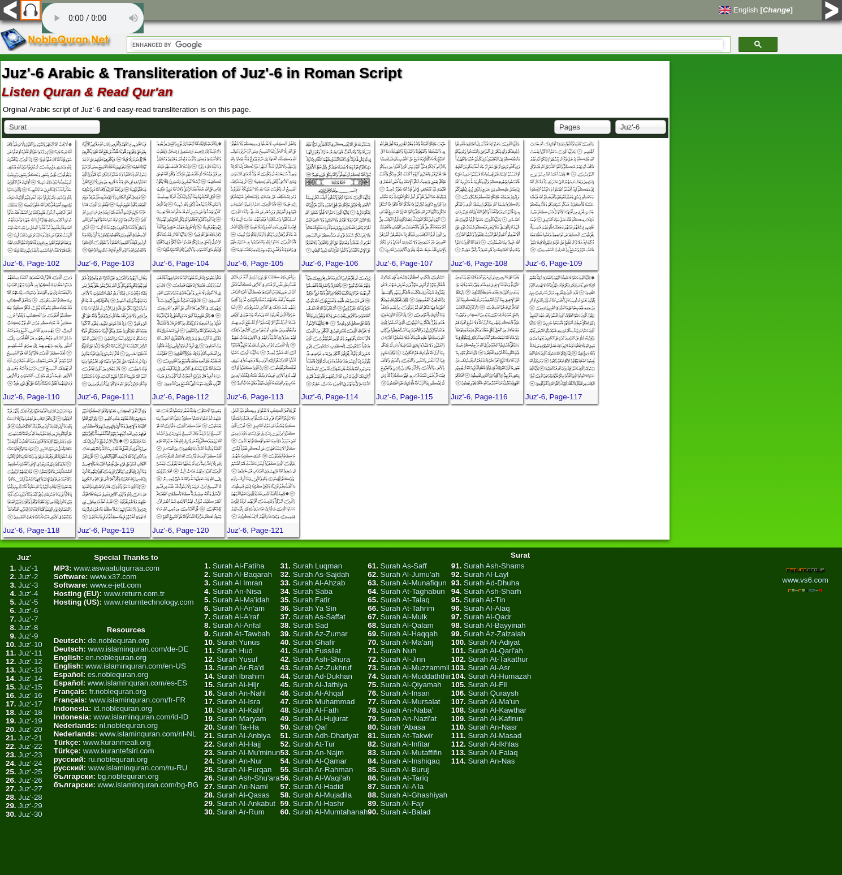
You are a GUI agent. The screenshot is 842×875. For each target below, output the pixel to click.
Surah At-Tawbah (241, 634)
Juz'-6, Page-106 (329, 263)
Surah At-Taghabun (413, 591)
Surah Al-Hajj (239, 744)
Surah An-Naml (242, 786)
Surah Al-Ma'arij (407, 642)
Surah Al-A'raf (236, 617)
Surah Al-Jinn (403, 659)
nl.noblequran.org (129, 725)
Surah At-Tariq (404, 778)
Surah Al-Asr (489, 667)
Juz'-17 (30, 704)
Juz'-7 (28, 619)
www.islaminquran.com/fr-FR (137, 700)
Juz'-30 (30, 814)
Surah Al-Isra (238, 701)
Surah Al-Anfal (237, 625)
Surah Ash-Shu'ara (248, 778)
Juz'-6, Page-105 (255, 263)
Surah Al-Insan (405, 693)
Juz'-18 (30, 712)
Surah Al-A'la (402, 786)
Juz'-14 (30, 678)
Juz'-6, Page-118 (31, 530)
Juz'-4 (28, 593)
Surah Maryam (241, 718)
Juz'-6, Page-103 (105, 263)
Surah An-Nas (491, 761)
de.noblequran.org (118, 640)
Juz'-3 (28, 585)
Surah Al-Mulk (404, 617)
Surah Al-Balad (406, 812)
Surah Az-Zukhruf (322, 667)
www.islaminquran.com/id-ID (140, 717)
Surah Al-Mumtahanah (330, 812)
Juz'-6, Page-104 (180, 263)
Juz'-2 (28, 576)
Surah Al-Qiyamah (411, 684)
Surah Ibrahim (240, 676)
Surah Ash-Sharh (492, 591)
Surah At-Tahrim (408, 608)
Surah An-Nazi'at (409, 718)
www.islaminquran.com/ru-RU (138, 768)
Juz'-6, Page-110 (31, 397)
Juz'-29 (30, 805)
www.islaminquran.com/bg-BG (148, 785)
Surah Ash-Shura (322, 659)
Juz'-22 (30, 746)
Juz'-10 (30, 644)
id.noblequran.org (122, 708)
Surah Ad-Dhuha (492, 583)
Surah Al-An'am (239, 608)
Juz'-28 (30, 797)
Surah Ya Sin (314, 608)
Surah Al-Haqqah (409, 634)
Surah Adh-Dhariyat (326, 735)
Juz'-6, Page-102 (31, 263)
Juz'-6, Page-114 (329, 397)
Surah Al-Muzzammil (415, 667)
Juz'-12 (30, 661)
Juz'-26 (30, 780)
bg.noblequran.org (128, 776)
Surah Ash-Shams (494, 566)
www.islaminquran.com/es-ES (137, 683)
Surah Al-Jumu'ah (410, 574)
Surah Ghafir (314, 642)
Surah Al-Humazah (499, 676)
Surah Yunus (238, 642)
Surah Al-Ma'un (493, 701)
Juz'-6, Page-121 (255, 530)
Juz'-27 (30, 789)
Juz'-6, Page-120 (180, 530)
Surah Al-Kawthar (497, 710)
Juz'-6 (28, 610)
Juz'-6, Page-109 (553, 263)
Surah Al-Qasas (243, 795)
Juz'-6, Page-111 (105, 397)
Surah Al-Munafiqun (414, 583)
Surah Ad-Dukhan (322, 676)
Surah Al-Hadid (318, 786)
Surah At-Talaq (405, 600)
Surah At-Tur (314, 744)
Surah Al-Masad (494, 735)
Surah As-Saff (404, 566)
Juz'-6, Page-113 (255, 397)
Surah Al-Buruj (405, 769)
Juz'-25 (30, 772)
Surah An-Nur (239, 761)
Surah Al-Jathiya (320, 684)
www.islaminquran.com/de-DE (138, 649)
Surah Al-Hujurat (320, 718)
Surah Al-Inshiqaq (410, 761)
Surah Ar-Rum (240, 812)
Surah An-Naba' (407, 710)
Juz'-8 (28, 627)
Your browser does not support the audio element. (93, 18)
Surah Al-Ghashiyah (414, 795)
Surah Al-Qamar (320, 761)
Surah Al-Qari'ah (495, 650)
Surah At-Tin (485, 600)
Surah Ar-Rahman (323, 769)
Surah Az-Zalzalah (494, 634)
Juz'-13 (30, 670)
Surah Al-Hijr (238, 684)
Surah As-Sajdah (321, 574)
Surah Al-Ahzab (319, 583)
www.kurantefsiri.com (118, 751)
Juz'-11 (30, 653)
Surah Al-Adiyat (494, 642)
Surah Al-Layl (486, 574)
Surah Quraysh (493, 693)
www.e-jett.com (115, 585)
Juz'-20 (30, 729)
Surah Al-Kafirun (495, 718)
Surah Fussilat (317, 650)
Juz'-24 (30, 763)
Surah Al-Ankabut (246, 803)
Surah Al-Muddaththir (416, 676)
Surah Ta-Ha (238, 727)
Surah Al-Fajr (403, 803)
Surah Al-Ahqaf (318, 693)
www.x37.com (113, 576)
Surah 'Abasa (403, 727)
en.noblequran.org (115, 657)
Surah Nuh (399, 650)
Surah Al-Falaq (492, 752)
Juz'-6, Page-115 (404, 397)
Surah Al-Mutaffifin (411, 752)
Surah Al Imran (237, 583)
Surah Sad (311, 625)
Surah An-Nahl (241, 693)
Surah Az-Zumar (320, 634)
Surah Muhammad (324, 701)
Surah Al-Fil (487, 684)
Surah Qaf (310, 727)
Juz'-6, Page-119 (105, 530)
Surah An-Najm (318, 752)
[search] (427, 45)
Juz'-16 (30, 695)
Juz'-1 (28, 568)
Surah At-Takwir (407, 735)
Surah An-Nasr (492, 727)
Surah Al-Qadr (487, 617)
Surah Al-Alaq (487, 608)
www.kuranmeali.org (117, 742)
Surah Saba (313, 591)
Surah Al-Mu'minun (248, 752)
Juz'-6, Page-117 (553, 397)
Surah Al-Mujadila (322, 795)
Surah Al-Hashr (318, 803)
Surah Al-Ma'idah (241, 600)
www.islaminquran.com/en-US (135, 666)
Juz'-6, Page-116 (479, 397)
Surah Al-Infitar (405, 744)
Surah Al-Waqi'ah (322, 778)
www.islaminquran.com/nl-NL (148, 734)
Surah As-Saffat (319, 617)
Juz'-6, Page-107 (404, 263)
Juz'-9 (28, 636)
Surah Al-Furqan (244, 769)
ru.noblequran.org (118, 759)
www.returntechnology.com (149, 602)
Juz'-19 (30, 721)
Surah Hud (235, 650)
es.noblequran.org (118, 674)
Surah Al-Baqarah (242, 574)
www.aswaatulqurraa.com (116, 568)
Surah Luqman (317, 566)
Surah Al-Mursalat (411, 701)
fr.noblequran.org (117, 691)
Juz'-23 (30, 755)
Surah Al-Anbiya (244, 735)
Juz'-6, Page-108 (479, 263)
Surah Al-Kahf (240, 710)
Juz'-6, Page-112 (180, 397)
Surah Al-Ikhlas (493, 744)
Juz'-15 (30, 687)
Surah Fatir (311, 600)
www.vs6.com (805, 580)
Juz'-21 (30, 738)
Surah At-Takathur (498, 659)
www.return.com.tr (134, 593)
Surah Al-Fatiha (239, 566)
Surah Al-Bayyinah (495, 625)
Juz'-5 (28, 602)
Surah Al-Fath (316, 710)
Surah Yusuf (237, 659)
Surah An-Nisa (237, 591)
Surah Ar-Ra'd (240, 667)
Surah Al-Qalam (407, 625)
